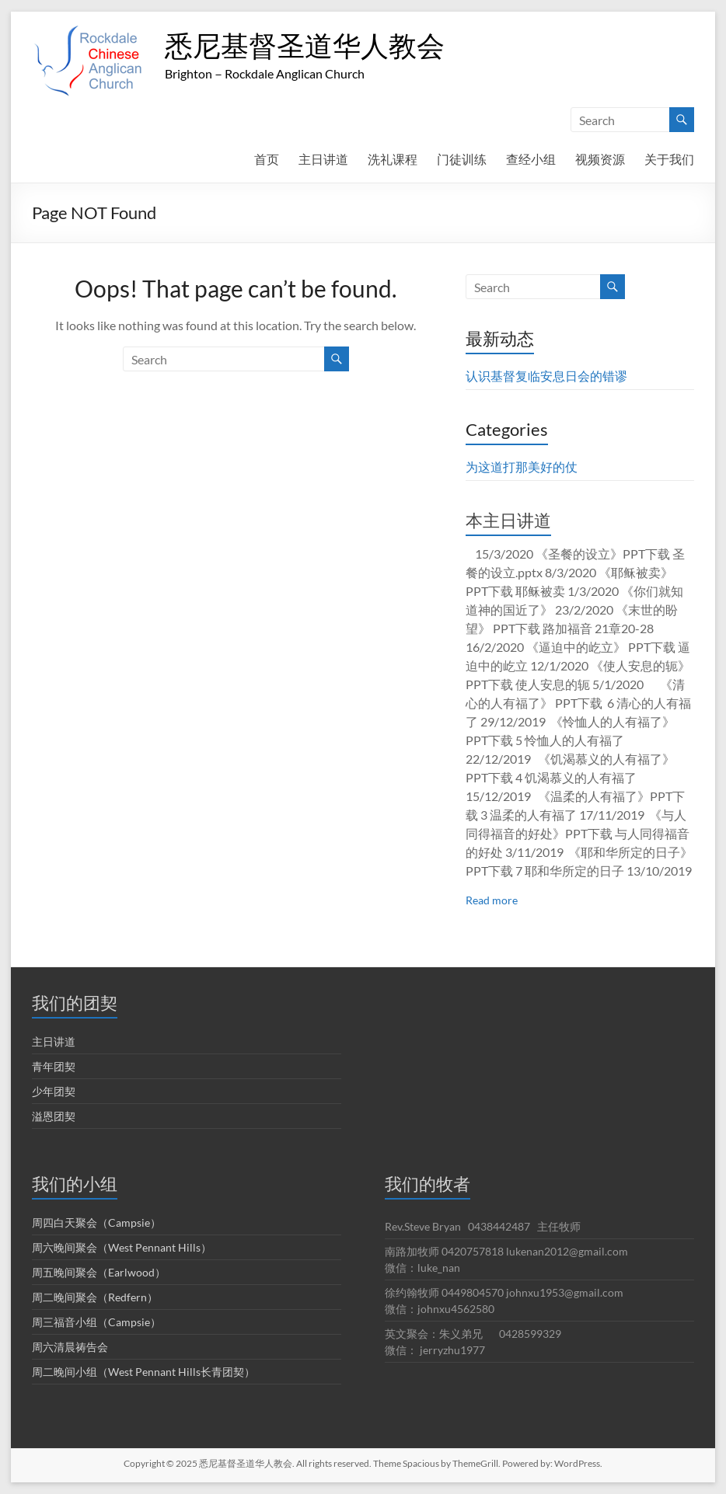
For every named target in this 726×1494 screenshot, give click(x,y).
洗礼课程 (392, 158)
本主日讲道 (508, 520)
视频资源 (600, 158)
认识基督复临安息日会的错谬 (546, 375)
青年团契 (53, 1066)
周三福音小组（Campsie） (96, 1322)
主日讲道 (323, 158)
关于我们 (669, 158)
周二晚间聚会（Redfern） (95, 1297)
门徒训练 (462, 158)
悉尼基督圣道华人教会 (305, 45)
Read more (492, 900)
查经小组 (531, 158)
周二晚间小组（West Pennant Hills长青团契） (143, 1371)
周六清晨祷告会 (70, 1346)
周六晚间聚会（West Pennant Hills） (121, 1247)
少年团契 (53, 1091)
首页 (266, 158)
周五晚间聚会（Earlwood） (99, 1272)
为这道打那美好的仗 (522, 466)
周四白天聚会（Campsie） (96, 1222)
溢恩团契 (53, 1116)
